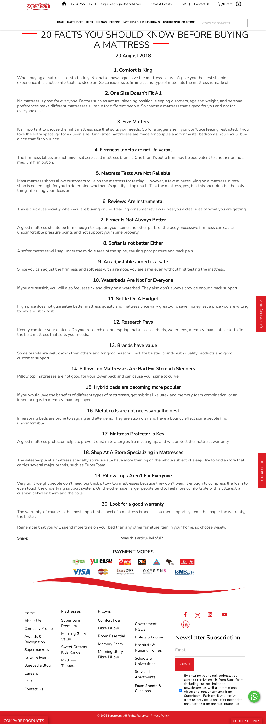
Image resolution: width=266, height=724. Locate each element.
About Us (32, 620)
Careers (31, 673)
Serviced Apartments (145, 674)
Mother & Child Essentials (141, 22)
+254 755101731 (83, 4)
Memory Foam (110, 644)
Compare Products (24, 721)
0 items (228, 4)
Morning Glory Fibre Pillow (110, 654)
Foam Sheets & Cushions (148, 688)
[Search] (242, 23)
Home (60, 22)
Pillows (101, 22)
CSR (183, 4)
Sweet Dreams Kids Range (74, 649)
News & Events (161, 4)
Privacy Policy (160, 715)
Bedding (114, 22)
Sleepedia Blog (37, 665)
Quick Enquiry (261, 314)
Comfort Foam (110, 620)
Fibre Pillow (108, 628)
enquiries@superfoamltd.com (121, 4)
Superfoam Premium (70, 623)
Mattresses (75, 22)
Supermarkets (36, 649)
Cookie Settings (246, 721)
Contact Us (201, 4)
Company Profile (38, 628)
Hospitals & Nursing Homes (148, 647)
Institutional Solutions (179, 22)
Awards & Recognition (34, 639)
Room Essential (111, 636)
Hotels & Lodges (149, 637)
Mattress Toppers (69, 663)
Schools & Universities (145, 661)
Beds (89, 22)
